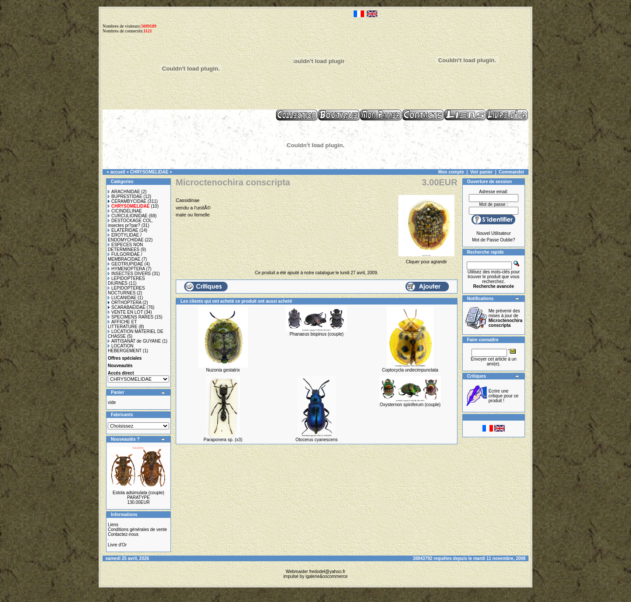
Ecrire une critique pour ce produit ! (503, 396)
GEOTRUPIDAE (125, 264)
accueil (117, 172)
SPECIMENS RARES (130, 317)
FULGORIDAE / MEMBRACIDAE (125, 257)
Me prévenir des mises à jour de (505, 318)
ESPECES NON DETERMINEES (125, 247)
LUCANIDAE (122, 297)
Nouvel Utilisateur (493, 233)
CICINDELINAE (125, 211)
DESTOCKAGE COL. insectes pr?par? (130, 223)
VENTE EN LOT (125, 312)
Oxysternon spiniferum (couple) (409, 404)
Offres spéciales (125, 358)
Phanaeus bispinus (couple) (317, 334)
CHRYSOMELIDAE (149, 172)
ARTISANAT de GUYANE (134, 341)
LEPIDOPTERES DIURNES (126, 281)
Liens (113, 524)
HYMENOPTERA (126, 268)
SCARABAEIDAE (126, 307)
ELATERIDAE (123, 230)
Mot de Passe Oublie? (493, 239)
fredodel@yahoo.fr (327, 571)
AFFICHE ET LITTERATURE (123, 324)
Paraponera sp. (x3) (223, 439)
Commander (511, 172)
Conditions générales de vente (137, 529)
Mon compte (451, 172)
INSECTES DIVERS (129, 273)
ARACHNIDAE (124, 191)
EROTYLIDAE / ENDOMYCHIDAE (126, 237)
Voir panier (481, 172)
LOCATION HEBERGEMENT (125, 348)
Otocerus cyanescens (316, 439)
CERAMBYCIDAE (127, 201)
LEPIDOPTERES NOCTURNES (126, 290)
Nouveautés (120, 365)
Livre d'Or (117, 544)
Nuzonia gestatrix (223, 370)
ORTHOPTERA (125, 302)
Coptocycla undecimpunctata (410, 370)
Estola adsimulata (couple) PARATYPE (138, 495)
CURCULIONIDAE (128, 215)
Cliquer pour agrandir (426, 259)
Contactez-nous (123, 534)
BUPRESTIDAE (125, 196)
